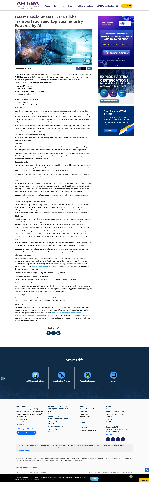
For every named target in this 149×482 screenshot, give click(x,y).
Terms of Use (20, 472)
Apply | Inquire (52, 411)
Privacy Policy (33, 472)
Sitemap (44, 472)
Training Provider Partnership (58, 409)
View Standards (23, 450)
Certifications (60, 6)
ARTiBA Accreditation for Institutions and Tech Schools (58, 417)
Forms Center (84, 427)
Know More (51, 414)
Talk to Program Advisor (24, 429)
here (80, 461)
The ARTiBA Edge (85, 416)
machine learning (40, 266)
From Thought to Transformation (115, 414)
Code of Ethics (84, 414)
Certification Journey (22, 419)
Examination (20, 424)
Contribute (110, 130)
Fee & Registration (21, 416)
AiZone (91, 6)
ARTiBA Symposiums (112, 422)
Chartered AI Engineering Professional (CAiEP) (30, 411)
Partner (72, 6)
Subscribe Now (111, 434)
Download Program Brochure (25, 422)
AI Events (81, 6)
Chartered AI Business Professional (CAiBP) (29, 414)
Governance (83, 411)
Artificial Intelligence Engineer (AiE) (27, 409)
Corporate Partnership (55, 426)
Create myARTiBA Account (26, 433)
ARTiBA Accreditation (105, 6)
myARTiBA (127, 6)
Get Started (144, 480)
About (48, 6)
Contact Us (83, 425)
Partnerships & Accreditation (59, 406)
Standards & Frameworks (87, 409)
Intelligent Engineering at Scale (115, 411)
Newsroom (109, 416)
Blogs (107, 409)
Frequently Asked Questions (88, 430)
